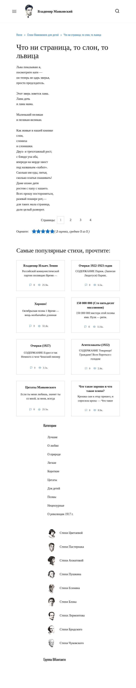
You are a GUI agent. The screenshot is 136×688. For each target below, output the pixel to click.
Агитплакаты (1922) (95, 345)
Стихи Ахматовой (71, 560)
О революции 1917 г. (60, 514)
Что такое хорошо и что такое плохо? (95, 388)
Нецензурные (55, 505)
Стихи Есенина (70, 587)
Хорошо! (40, 303)
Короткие (53, 471)
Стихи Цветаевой (71, 532)
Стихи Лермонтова (72, 615)
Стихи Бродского (71, 629)
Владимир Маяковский (55, 11)
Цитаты (52, 479)
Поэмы (51, 496)
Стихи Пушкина (70, 574)
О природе (54, 454)
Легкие (51, 462)
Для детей (53, 488)
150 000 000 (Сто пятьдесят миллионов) (95, 305)
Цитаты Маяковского (40, 387)
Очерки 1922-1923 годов (95, 265)
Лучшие (52, 437)
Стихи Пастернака (72, 546)
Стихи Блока (68, 601)
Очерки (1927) (41, 345)
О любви (52, 445)
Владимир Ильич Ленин (40, 265)
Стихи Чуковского (72, 643)
